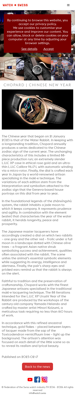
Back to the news (37, 367)
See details (29, 49)
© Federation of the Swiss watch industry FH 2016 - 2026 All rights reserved (37, 389)
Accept (48, 49)
